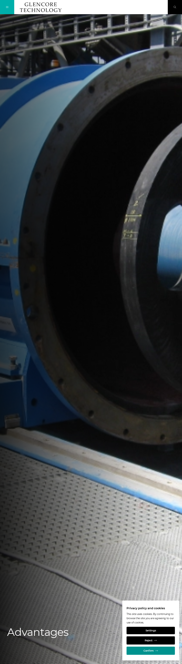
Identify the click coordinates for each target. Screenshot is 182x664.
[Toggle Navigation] (7, 7)
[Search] (175, 7)
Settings (151, 630)
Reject (151, 640)
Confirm (150, 650)
